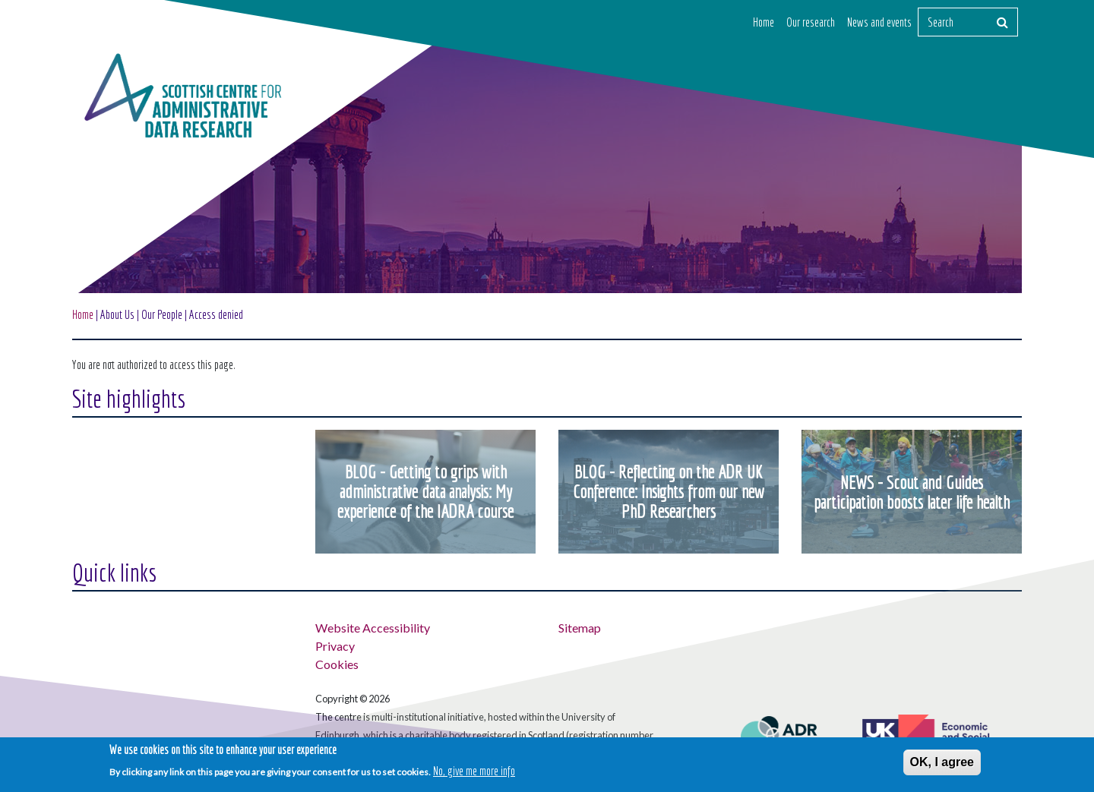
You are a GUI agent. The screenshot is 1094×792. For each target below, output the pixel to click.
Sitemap (579, 627)
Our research (810, 22)
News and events (879, 22)
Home (763, 22)
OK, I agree (942, 762)
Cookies (337, 664)
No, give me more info (474, 771)
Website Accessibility (372, 627)
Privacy (335, 646)
